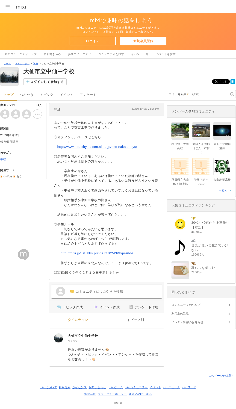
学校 (35, 63)
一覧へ (223, 190)
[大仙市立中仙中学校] (58, 338)
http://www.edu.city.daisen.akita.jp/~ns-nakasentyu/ (97, 147)
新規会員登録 (143, 41)
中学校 (7, 176)
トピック (46, 95)
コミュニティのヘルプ (186, 304)
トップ (8, 95)
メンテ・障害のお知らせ (187, 322)
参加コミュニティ (79, 54)
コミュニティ (22, 63)
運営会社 (90, 394)
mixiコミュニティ (136, 387)
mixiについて (48, 387)
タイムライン (78, 320)
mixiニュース (171, 387)
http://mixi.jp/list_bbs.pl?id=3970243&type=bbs (97, 253)
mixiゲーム (116, 387)
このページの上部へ (222, 375)
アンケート (88, 95)
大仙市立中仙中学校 (83, 336)
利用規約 (64, 387)
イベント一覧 (140, 54)
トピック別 (135, 320)
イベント (66, 95)
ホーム (7, 63)
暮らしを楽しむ (203, 268)
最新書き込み (52, 54)
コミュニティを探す (111, 54)
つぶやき (26, 95)
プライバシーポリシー (112, 394)
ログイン (92, 41)
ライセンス (79, 387)
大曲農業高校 (222, 179)
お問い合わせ (97, 387)
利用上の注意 (180, 313)
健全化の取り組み (140, 394)
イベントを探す (166, 54)
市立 (19, 176)
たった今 (72, 340)
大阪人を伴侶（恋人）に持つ (201, 148)
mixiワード (189, 387)
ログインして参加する (47, 82)
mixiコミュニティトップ (21, 54)
